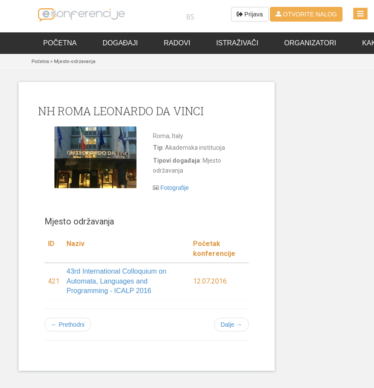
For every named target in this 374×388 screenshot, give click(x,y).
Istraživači (237, 43)
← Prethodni (68, 324)
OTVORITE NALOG (306, 14)
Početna (59, 43)
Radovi (177, 43)
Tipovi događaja (176, 160)
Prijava (250, 14)
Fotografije (174, 187)
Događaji (120, 43)
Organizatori (310, 43)
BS (190, 17)
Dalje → (231, 324)
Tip (157, 147)
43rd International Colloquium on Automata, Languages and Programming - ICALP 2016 (116, 281)
